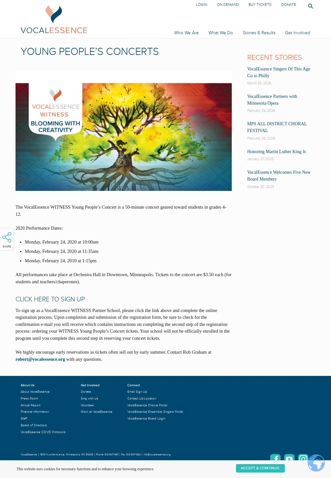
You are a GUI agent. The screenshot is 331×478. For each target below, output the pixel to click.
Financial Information (35, 412)
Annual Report (30, 405)
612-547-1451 (111, 454)
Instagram (303, 459)
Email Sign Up (137, 392)
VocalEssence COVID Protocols (43, 432)
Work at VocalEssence (96, 412)
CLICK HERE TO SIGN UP (50, 299)
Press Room (29, 398)
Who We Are (186, 33)
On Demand (228, 4)
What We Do (220, 33)
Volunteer (87, 405)
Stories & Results (259, 33)
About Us (28, 385)
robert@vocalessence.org (40, 359)
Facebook (275, 459)
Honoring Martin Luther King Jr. (277, 151)
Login (201, 4)
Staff (24, 418)
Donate (288, 4)
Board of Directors (34, 425)
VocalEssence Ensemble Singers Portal (155, 412)
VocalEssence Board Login (146, 418)
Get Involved (297, 33)
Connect (133, 385)
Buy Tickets (260, 4)
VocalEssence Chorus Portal (147, 405)
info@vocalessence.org (157, 454)
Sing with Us (89, 398)
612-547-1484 (133, 454)
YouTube (289, 459)
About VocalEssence (35, 392)
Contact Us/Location (141, 398)
